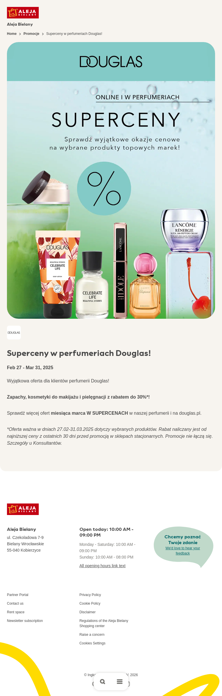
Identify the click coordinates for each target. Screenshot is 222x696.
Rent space (16, 612)
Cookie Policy (90, 603)
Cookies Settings (92, 643)
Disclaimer (87, 612)
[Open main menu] (119, 681)
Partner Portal (17, 595)
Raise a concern (92, 635)
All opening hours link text (102, 565)
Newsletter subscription (25, 621)
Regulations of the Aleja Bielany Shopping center (103, 623)
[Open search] (102, 681)
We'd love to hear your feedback (183, 550)
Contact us (15, 603)
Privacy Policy (90, 595)
